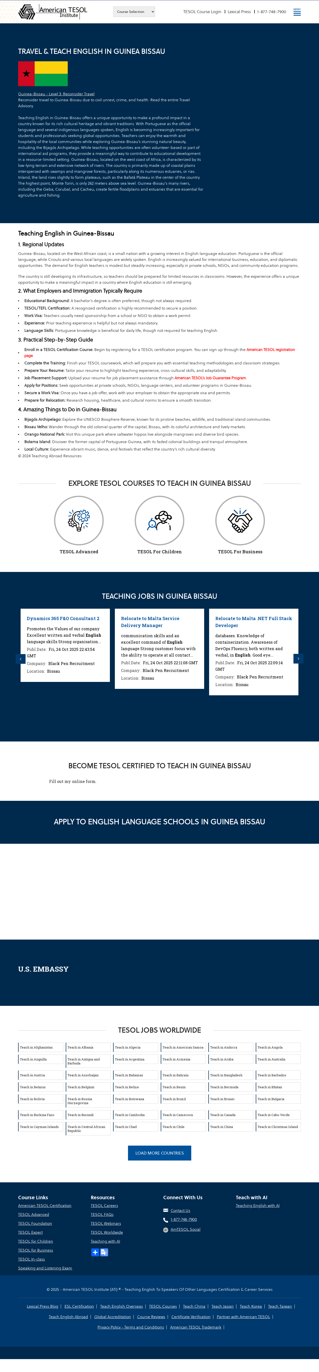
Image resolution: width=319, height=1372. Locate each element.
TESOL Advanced (33, 1214)
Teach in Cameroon (177, 1115)
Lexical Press (239, 12)
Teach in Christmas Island (277, 1127)
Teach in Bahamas (129, 1075)
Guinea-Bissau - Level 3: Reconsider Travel (56, 94)
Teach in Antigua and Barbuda (83, 1061)
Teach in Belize (127, 1087)
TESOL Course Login (202, 12)
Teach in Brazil (174, 1099)
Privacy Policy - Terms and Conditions (130, 1327)
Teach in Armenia (176, 1059)
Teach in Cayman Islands (39, 1127)
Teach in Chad (126, 1127)
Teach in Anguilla (33, 1059)
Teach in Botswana (129, 1099)
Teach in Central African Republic (86, 1129)
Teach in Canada (222, 1115)
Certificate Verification (191, 1317)
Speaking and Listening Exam (45, 1268)
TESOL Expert (30, 1232)
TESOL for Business (35, 1250)
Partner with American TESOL (243, 1317)
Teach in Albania (80, 1047)
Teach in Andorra (223, 1047)
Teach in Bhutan (269, 1087)
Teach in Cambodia (130, 1115)
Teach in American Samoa (182, 1047)
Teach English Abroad (68, 1317)
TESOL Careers (104, 1205)
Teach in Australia (271, 1059)
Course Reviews (151, 1317)
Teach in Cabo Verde (273, 1115)
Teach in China (221, 1127)
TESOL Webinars (106, 1223)
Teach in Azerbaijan (82, 1075)
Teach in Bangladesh (226, 1075)
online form (84, 781)
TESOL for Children (35, 1241)
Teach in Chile (173, 1127)
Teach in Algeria (127, 1047)
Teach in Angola (270, 1047)
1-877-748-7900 (271, 12)
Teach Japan (223, 1306)
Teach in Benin (174, 1087)
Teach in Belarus (33, 1087)
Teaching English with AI (258, 1205)
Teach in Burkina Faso (37, 1115)
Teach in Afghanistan (36, 1047)
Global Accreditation (112, 1317)
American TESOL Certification (44, 1205)
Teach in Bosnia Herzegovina (79, 1101)
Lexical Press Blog (42, 1306)
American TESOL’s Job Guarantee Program (210, 378)
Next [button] (298, 659)
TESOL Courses (163, 1306)
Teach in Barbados (271, 1075)
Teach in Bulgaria (270, 1099)
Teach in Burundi (80, 1115)
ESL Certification (79, 1306)
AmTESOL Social (185, 1229)
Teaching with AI (105, 1241)
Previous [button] (21, 659)
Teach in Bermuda (224, 1087)
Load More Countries (159, 1153)
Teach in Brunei (222, 1099)
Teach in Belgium (81, 1087)
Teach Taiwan (280, 1306)
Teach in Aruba (221, 1059)
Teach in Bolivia (32, 1099)
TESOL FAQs (102, 1214)
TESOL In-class (31, 1259)
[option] (71, 645)
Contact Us (180, 1210)
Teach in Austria (32, 1075)
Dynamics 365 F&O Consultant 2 (68, 618)
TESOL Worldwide (107, 1232)
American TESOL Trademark (195, 1327)
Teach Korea (251, 1306)
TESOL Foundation (35, 1223)
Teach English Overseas (121, 1306)
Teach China (194, 1306)
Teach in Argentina (129, 1059)
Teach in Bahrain (175, 1075)
